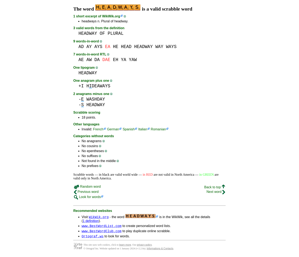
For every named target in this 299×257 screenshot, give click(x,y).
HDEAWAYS (98, 86)
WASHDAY (95, 99)
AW (89, 60)
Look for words (87, 197)
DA (97, 60)
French (98, 129)
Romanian (158, 129)
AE (81, 60)
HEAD (126, 47)
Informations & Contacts (160, 250)
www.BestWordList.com (101, 226)
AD (81, 47)
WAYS (171, 47)
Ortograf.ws (93, 238)
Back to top (214, 187)
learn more (125, 246)
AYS (98, 47)
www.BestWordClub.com (101, 232)
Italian (142, 129)
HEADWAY (87, 33)
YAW (133, 60)
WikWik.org (111, 16)
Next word (216, 191)
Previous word (86, 191)
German (113, 129)
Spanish (129, 129)
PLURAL (116, 33)
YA (123, 60)
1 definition (91, 221)
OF (102, 33)
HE (115, 47)
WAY (159, 47)
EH (115, 60)
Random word (87, 186)
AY (89, 47)
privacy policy (144, 246)
